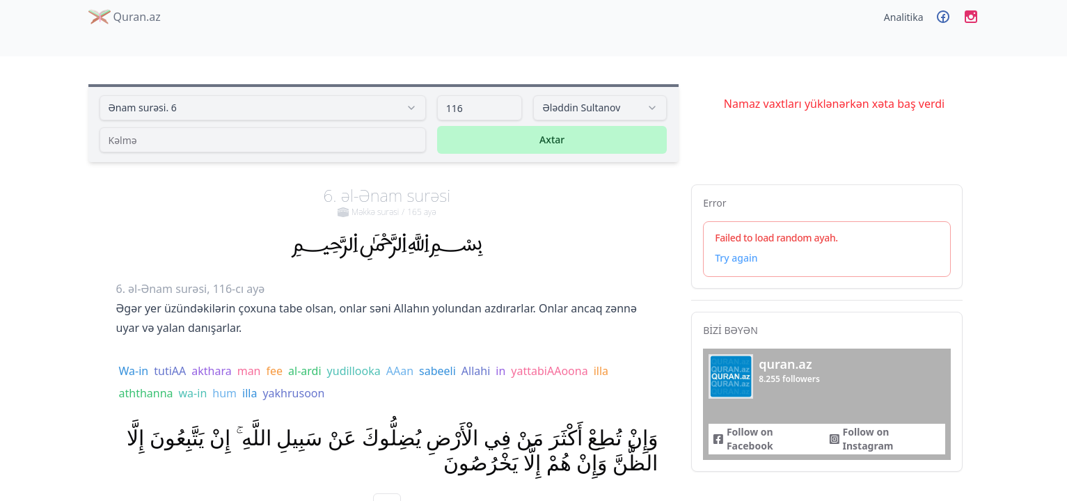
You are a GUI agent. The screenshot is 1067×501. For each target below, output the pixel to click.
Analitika (904, 17)
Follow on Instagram (861, 438)
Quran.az (124, 17)
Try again (736, 257)
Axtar (551, 139)
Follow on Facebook (743, 438)
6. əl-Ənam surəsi (387, 201)
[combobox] (263, 107)
